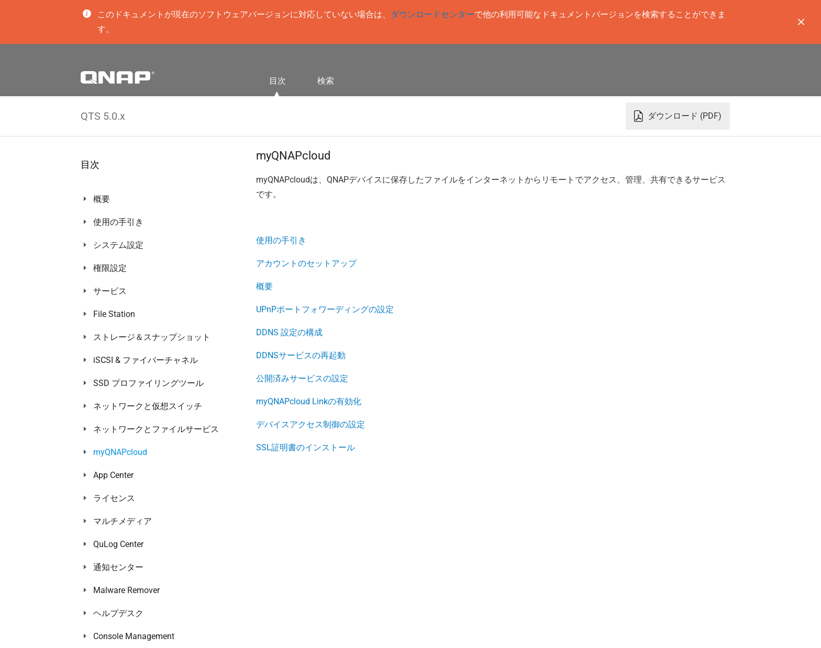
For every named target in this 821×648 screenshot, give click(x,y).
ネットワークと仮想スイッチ (147, 406)
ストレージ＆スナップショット (151, 337)
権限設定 (110, 268)
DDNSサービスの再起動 (301, 355)
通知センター (118, 567)
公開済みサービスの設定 (302, 378)
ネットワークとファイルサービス (156, 429)
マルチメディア (122, 521)
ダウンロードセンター (432, 14)
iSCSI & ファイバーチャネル (145, 360)
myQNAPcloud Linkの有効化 (308, 401)
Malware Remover (126, 590)
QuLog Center (118, 544)
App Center (113, 475)
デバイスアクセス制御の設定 (310, 424)
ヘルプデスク (118, 613)
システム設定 (118, 245)
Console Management (133, 636)
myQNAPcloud (120, 452)
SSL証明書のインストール (305, 447)
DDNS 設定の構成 (289, 332)
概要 (101, 199)
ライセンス (114, 498)
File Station (114, 314)
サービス (110, 291)
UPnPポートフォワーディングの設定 (325, 309)
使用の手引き (118, 222)
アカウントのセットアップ (306, 263)
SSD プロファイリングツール (148, 383)
